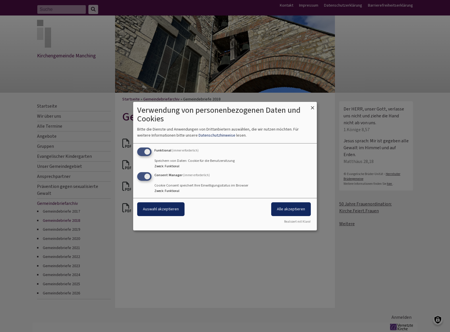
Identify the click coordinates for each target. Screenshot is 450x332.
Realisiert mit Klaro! (297, 222)
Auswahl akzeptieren (161, 209)
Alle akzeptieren (291, 209)
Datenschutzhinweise (217, 135)
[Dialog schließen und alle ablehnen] (312, 105)
